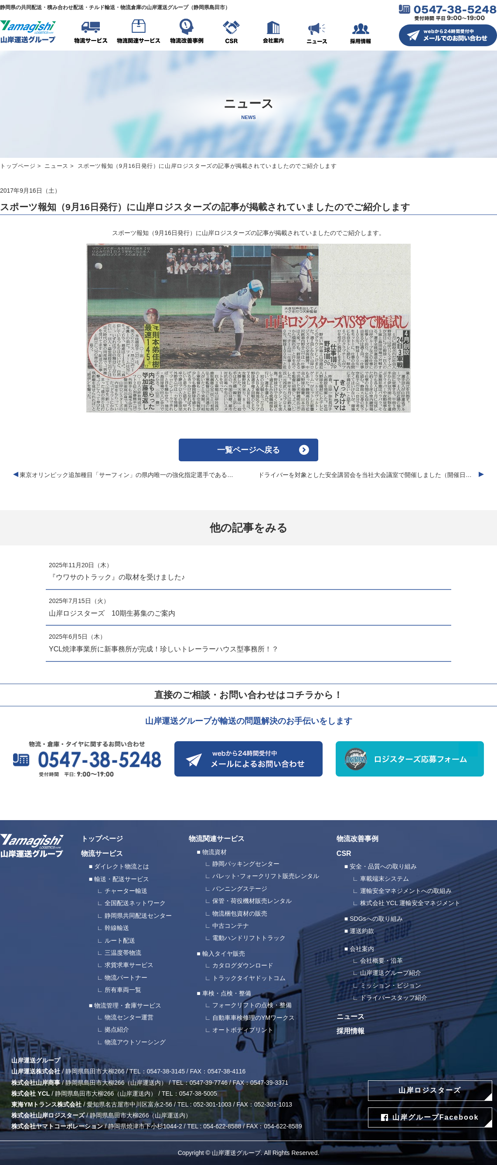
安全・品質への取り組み (383, 866)
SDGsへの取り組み (376, 918)
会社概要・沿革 (381, 960)
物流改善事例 (187, 32)
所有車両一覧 (123, 989)
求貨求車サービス (129, 964)
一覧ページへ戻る (248, 450)
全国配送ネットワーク (135, 902)
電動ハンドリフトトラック (249, 937)
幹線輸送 (117, 927)
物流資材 (214, 851)
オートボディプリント (242, 1029)
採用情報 (360, 32)
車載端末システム (384, 878)
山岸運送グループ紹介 (390, 972)
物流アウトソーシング (135, 1042)
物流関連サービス (139, 32)
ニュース (317, 32)
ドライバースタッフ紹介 (393, 997)
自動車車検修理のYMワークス (253, 1017)
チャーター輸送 (126, 890)
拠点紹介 (117, 1029)
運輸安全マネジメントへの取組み (406, 890)
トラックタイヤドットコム (249, 977)
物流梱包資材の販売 (239, 913)
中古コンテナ (230, 925)
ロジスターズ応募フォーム (410, 759)
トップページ (18, 166)
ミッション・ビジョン (390, 985)
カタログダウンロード (242, 965)
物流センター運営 (129, 1017)
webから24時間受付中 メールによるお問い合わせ (248, 759)
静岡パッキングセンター (245, 863)
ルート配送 (120, 940)
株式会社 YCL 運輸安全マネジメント (410, 902)
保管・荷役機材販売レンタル (252, 900)
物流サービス (91, 32)
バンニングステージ (239, 888)
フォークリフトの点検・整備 (252, 1004)
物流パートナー (126, 977)
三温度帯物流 (123, 952)
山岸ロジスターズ (429, 1090)
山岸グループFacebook (435, 1117)
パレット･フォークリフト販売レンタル (265, 875)
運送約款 (362, 930)
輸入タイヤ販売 (223, 953)
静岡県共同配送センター (138, 915)
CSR (231, 32)
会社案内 (273, 32)
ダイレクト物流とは (121, 866)
